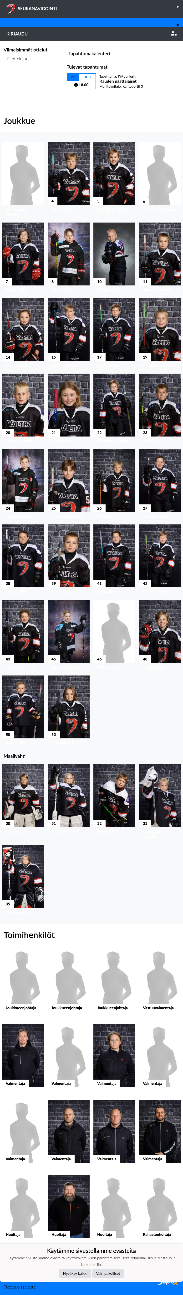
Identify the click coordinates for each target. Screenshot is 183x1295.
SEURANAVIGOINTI (94, 7)
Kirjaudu (91, 33)
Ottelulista (15, 77)
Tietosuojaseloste (20, 1287)
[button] (23, 180)
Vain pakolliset (108, 1273)
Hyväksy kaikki (75, 1273)
